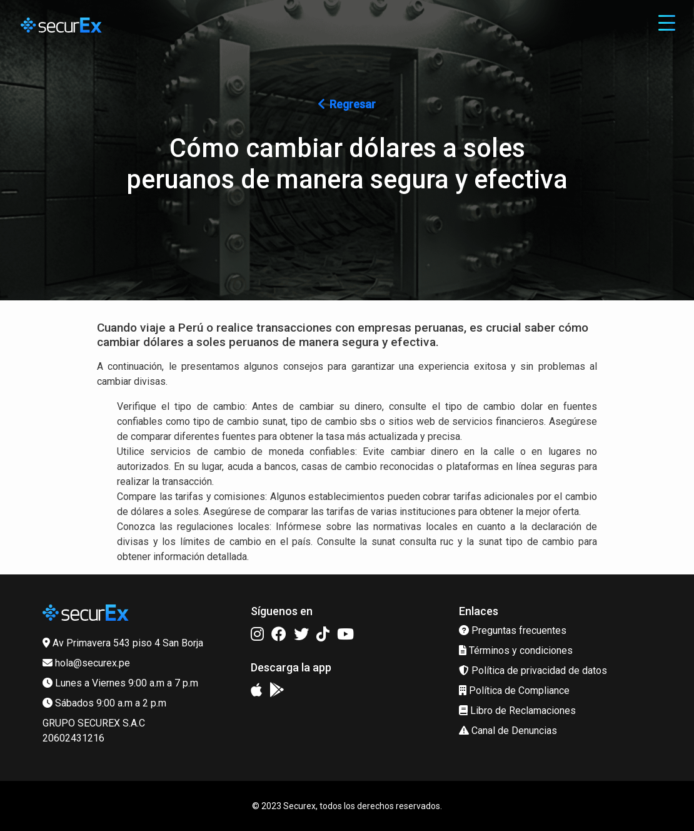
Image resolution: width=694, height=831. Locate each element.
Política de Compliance (514, 690)
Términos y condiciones (516, 650)
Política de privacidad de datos (533, 670)
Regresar (347, 104)
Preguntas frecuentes (512, 630)
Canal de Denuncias (508, 731)
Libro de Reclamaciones (517, 710)
